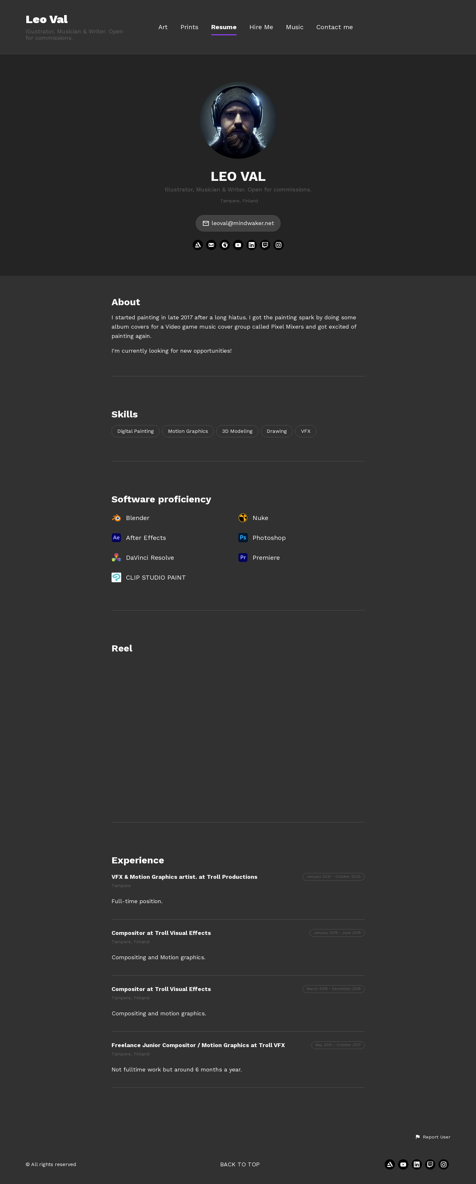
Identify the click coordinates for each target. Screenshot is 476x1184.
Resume (224, 27)
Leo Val (47, 19)
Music (295, 27)
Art (163, 27)
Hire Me (261, 27)
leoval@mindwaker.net (238, 223)
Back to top (240, 1164)
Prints (189, 27)
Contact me (334, 27)
